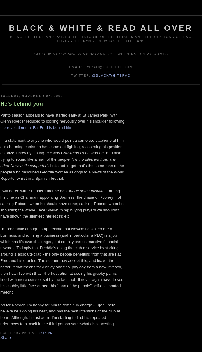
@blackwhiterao (111, 75)
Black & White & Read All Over (101, 28)
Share (5, 337)
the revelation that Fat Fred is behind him (36, 127)
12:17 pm (45, 333)
